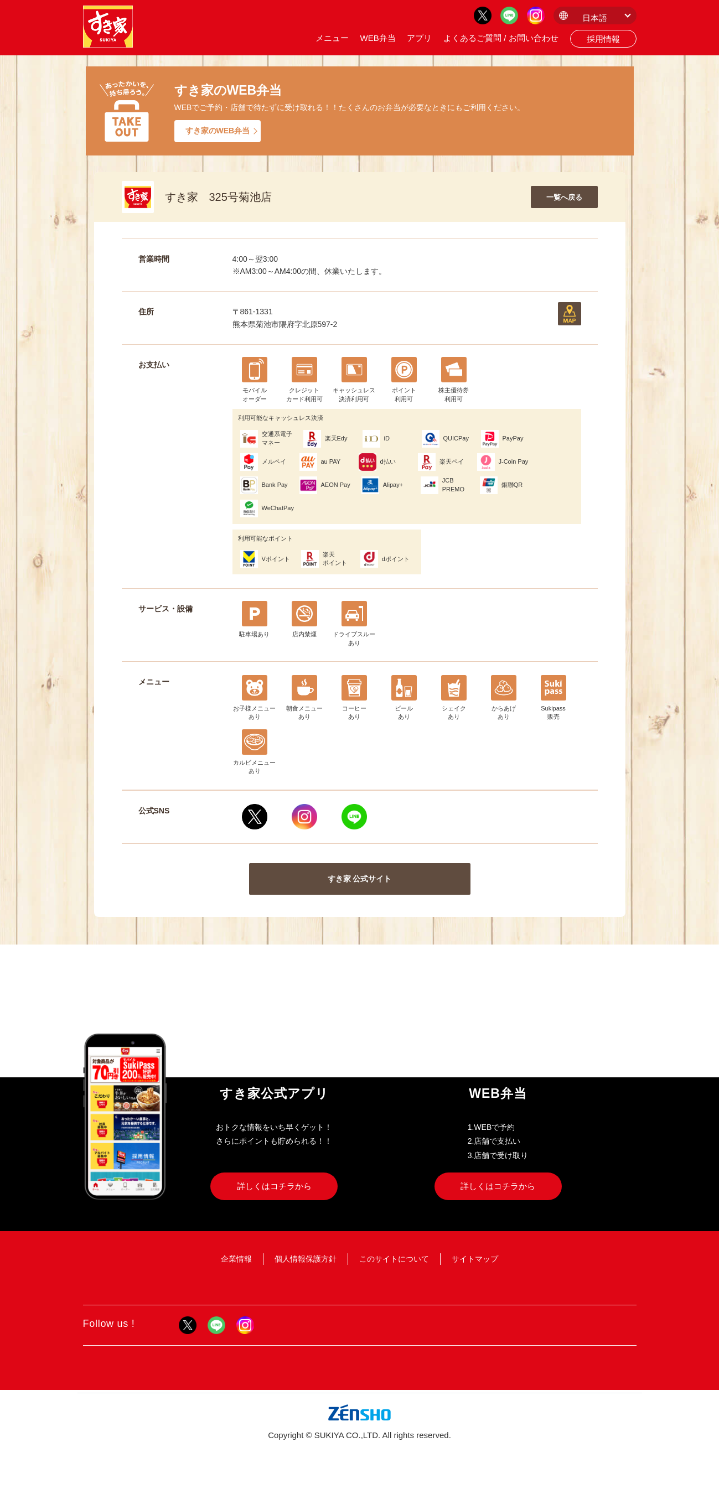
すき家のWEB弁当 (217, 130)
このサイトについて (394, 1258)
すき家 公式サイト (360, 878)
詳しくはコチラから (274, 1186)
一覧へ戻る (564, 197)
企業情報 (236, 1258)
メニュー (332, 38)
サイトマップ (475, 1258)
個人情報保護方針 (306, 1258)
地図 (569, 313)
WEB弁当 (377, 38)
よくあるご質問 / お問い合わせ (500, 38)
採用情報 (603, 39)
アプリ (419, 38)
